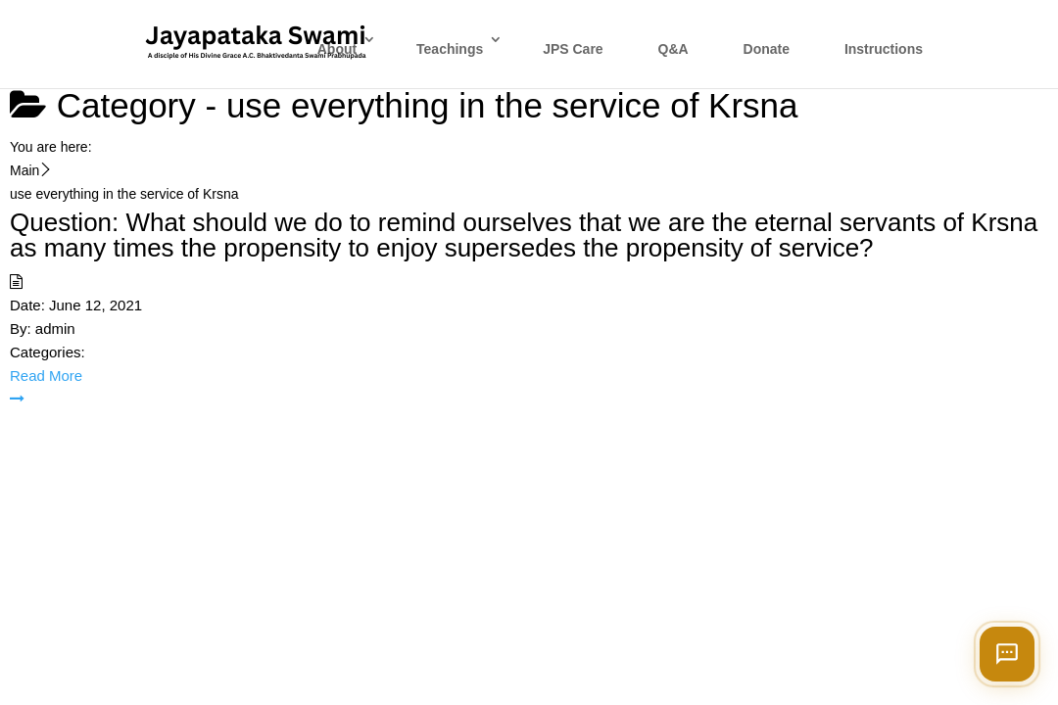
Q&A (673, 49)
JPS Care (572, 49)
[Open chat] (1007, 654)
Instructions (883, 49)
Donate (767, 49)
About (337, 49)
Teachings (449, 49)
